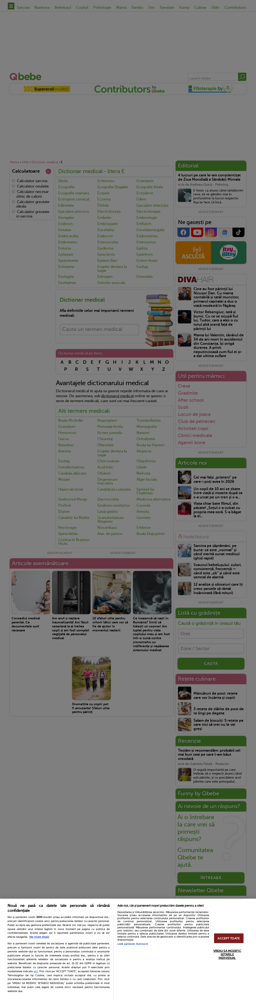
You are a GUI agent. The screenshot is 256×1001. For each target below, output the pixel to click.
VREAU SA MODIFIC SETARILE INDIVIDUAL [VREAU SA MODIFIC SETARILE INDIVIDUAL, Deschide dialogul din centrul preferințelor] (227, 954)
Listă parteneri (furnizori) (132, 944)
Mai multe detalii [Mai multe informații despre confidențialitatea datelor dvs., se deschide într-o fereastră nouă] (39, 936)
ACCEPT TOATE (229, 938)
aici (36, 971)
